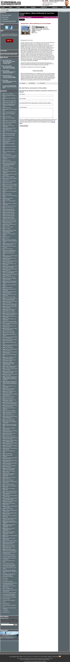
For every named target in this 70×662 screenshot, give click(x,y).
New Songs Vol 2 (6, 603)
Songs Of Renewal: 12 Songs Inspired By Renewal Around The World (8, 363)
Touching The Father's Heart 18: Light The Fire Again (10, 406)
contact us (43, 7)
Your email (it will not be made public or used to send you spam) (35, 103)
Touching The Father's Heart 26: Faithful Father (10, 352)
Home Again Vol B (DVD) (8, 581)
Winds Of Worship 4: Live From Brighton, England (9, 400)
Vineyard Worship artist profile (9, 21)
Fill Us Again (6, 139)
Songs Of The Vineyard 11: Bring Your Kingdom (9, 466)
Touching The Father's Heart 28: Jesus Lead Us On (10, 346)
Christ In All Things (8, 93)
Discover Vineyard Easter (9, 181)
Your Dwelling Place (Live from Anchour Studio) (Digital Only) (9, 105)
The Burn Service (7, 287)
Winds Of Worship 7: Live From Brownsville (9, 326)
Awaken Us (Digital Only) (9, 102)
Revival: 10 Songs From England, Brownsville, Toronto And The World (10, 522)
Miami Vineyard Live (8, 167)
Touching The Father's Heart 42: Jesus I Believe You (10, 262)
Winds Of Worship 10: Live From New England (9, 292)
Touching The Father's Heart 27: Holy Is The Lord (10, 350)
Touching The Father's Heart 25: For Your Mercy (10, 369)
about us (54, 7)
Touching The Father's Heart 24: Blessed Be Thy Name (10, 372)
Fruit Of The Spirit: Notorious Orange (8, 199)
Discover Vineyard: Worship (10, 184)
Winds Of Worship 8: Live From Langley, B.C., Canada (9, 310)
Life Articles (5, 19)
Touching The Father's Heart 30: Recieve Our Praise (10, 340)
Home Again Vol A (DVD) (8, 576)
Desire (4, 601)
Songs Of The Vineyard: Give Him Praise (9, 472)
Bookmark (32, 83)
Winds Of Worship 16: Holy (9, 220)
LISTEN (44, 2)
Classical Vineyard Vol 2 (9, 436)
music (17, 7)
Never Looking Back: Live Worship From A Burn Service (9, 251)
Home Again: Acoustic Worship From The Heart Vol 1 (9, 210)
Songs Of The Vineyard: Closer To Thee (9, 504)
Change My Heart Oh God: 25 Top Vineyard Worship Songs (10, 584)
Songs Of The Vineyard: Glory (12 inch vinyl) (9, 547)
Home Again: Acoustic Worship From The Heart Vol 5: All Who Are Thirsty (10, 571)
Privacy (45, 656)
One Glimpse (7, 228)
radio (10, 7)
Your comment (22, 107)
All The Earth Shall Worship (9, 155)
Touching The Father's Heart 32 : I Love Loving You (10, 338)
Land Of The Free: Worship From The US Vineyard (9, 186)
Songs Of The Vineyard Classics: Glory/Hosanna (9, 389)
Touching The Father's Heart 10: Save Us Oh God (10, 458)
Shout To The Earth (8, 207)
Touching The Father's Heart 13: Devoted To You (10, 461)
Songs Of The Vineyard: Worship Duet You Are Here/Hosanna (9, 529)
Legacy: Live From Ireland (9, 120)
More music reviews (6, 15)
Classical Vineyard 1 (8, 480)
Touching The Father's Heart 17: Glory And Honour (10, 443)
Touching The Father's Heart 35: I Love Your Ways (10, 302)
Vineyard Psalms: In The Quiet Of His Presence (9, 434)
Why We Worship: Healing (9, 321)
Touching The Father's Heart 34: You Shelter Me (10, 307)
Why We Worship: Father (9, 297)
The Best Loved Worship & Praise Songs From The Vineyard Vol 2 (9, 425)
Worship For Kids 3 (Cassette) (9, 600)
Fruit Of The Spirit (8, 248)
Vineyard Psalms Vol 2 (8, 419)
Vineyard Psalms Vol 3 (8, 414)
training (32, 7)
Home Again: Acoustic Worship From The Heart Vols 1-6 (9, 574)
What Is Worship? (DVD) (8, 588)
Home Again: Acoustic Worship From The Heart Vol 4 (9, 218)
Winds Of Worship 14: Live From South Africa (9, 259)
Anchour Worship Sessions (9, 161)
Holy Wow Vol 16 (6, 612)
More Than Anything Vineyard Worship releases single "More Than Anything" (9, 67)
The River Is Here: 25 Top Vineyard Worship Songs (9, 244)
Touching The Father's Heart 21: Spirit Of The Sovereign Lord (10, 403)
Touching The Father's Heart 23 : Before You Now (10, 375)
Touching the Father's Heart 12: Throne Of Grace (10, 464)
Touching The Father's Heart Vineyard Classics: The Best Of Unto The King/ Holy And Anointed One (10, 383)
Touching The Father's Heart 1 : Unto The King (10, 507)
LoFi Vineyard (7, 116)
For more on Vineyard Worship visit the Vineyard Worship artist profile (9, 86)
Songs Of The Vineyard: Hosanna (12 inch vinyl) (9, 543)
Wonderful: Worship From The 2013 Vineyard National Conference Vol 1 (9, 164)
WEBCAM (49, 2)
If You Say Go (5, 610)
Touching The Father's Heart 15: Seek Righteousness (10, 441)
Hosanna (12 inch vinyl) (9, 545)
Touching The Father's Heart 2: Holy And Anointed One (10, 499)
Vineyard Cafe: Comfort (9, 311)
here (44, 67)
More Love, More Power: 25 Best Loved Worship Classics (10, 299)
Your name (22, 94)
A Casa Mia (5, 578)
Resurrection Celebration (9, 410)
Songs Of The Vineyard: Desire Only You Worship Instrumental (9, 474)
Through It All (7, 154)
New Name (50, 3)
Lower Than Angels (8, 347)
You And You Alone (8, 226)
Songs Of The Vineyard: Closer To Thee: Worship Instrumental (9, 533)
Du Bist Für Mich (7, 182)
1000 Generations (6, 598)
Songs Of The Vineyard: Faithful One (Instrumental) (9, 469)
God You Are (7, 160)
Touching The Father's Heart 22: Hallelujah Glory (10, 395)
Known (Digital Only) (8, 137)
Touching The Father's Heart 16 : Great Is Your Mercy (10, 438)
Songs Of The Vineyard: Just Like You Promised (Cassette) (10, 550)
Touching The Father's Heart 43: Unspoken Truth (10, 269)
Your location (22, 98)
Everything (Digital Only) (9, 133)
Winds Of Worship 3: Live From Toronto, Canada (9, 392)
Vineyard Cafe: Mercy (8, 331)
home (3, 7)
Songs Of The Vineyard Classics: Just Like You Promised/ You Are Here (9, 421)
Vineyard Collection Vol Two (10, 491)
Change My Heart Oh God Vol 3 (9, 556)
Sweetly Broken (7, 193)
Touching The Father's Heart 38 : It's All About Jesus (9, 553)
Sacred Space (7, 107)
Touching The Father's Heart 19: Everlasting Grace (10, 417)
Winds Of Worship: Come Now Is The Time (9, 225)
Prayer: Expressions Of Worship (9, 597)
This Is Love (6, 236)
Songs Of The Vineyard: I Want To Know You (9, 478)
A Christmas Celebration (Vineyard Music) (9, 429)
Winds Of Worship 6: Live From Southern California (9, 358)
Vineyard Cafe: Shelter (9, 332)
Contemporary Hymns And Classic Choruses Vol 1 (9, 413)
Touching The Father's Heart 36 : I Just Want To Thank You (10, 314)
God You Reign (7, 123)
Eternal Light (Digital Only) (9, 100)
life (25, 7)
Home (7, 10)
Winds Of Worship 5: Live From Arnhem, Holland (9, 360)
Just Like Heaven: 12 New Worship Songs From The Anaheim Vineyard (9, 231)
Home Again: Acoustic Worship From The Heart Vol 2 (9, 213)
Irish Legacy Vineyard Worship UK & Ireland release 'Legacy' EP (9, 81)
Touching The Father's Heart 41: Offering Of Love (10, 256)
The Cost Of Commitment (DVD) (9, 592)
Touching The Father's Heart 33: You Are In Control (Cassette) (10, 305)
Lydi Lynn (47, 4)
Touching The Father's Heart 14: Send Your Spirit (10, 446)
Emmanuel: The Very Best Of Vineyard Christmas (9, 222)
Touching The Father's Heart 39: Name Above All (10, 275)
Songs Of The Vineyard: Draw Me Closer (9, 539)
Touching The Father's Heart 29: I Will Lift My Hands (10, 329)
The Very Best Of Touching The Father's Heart (9, 279)
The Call (6, 238)
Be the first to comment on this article (33, 88)
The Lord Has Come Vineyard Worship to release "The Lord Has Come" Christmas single (9, 62)
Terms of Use (55, 656)
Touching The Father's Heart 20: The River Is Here (10, 431)
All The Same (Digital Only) (9, 122)
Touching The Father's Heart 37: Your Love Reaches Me (10, 272)
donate (64, 7)
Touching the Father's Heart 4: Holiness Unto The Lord (10, 519)
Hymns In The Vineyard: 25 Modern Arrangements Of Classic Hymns (9, 282)
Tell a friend (41, 83)
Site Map (49, 656)
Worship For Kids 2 (8, 508)
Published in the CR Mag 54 (25, 17)
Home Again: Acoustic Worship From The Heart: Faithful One (9, 566)
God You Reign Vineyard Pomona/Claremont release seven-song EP (9, 71)
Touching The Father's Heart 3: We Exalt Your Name (10, 501)
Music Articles (5, 17)
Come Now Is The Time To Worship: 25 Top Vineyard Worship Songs (10, 240)
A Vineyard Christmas (8, 484)
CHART (55, 2)
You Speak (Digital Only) (9, 112)
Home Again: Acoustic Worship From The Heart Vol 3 (9, 215)
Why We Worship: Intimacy (8, 563)
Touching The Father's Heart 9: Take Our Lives (10, 496)
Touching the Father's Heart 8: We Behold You (10, 493)
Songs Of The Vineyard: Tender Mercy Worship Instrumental (9, 525)
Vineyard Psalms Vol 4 (8, 396)
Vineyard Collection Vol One (10, 540)
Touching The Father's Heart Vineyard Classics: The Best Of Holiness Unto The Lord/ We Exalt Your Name (10, 378)
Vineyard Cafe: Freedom (9, 276)
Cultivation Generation (8, 176)
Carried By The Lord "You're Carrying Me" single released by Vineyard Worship (9, 76)
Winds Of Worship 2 (8, 398)
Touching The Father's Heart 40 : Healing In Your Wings (10, 267)
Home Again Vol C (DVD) (9, 206)
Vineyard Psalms (7, 453)
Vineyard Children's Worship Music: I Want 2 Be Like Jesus (10, 367)
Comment (22, 83)
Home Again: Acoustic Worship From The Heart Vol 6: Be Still (9, 595)
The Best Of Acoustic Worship (9, 554)
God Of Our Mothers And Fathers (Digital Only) (9, 129)
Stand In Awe (5, 579)
